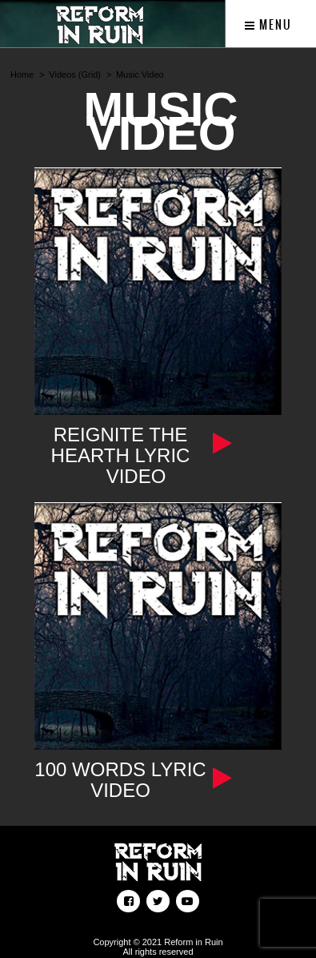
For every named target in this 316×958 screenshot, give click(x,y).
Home (22, 74)
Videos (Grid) (75, 74)
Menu (268, 25)
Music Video (140, 74)
